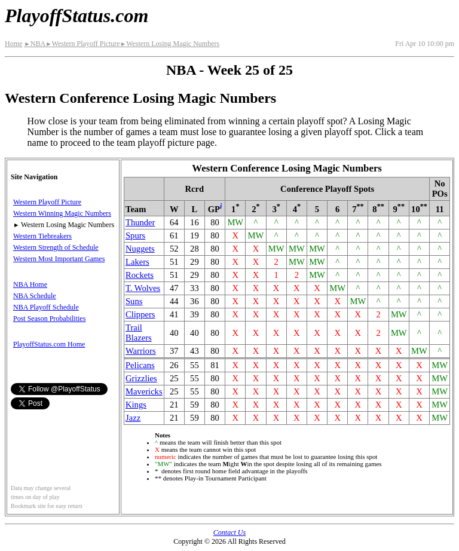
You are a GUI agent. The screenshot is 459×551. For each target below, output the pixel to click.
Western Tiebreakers (42, 236)
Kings (136, 404)
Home (13, 43)
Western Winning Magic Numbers (62, 213)
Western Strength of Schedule (56, 247)
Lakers (137, 262)
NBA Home (30, 284)
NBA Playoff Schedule (46, 307)
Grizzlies (141, 378)
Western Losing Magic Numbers (169, 43)
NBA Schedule (34, 296)
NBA (34, 43)
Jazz (133, 418)
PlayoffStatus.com (76, 15)
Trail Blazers (139, 332)
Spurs (135, 235)
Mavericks (144, 391)
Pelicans (140, 365)
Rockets (140, 275)
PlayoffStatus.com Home (49, 344)
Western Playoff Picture (82, 43)
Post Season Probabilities (49, 318)
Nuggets (140, 248)
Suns (134, 301)
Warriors (141, 351)
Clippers (140, 314)
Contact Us (229, 532)
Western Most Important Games (59, 259)
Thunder (140, 222)
